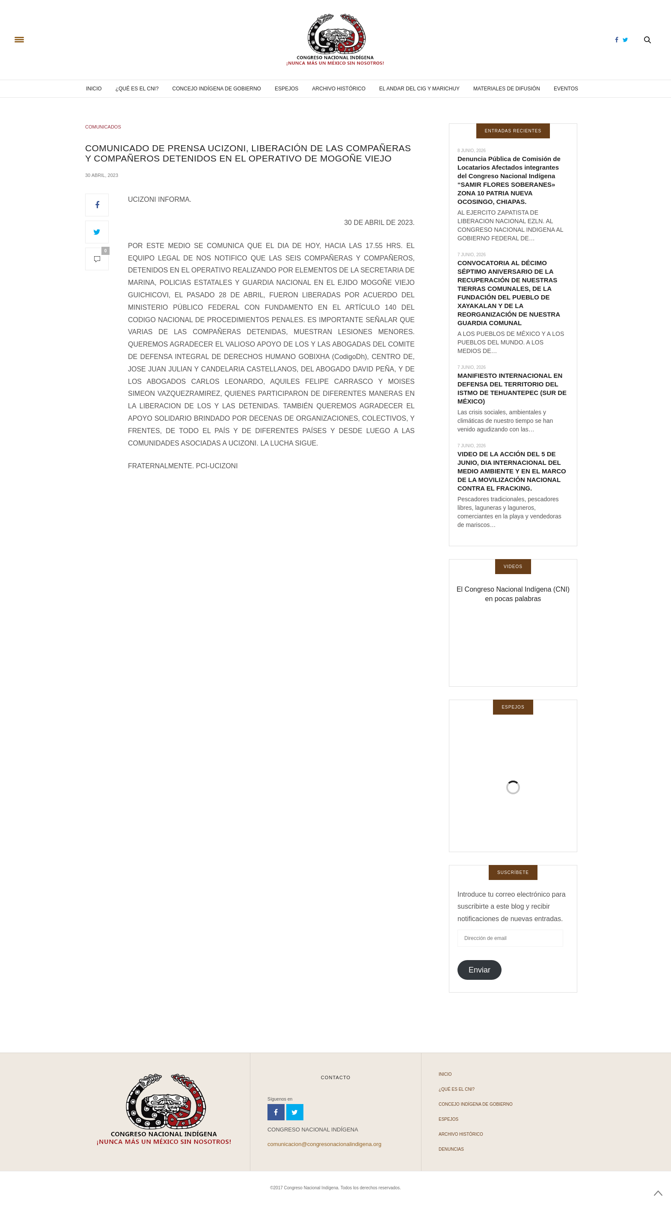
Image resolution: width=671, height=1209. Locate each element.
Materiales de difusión (506, 89)
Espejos (286, 89)
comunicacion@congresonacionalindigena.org (324, 1144)
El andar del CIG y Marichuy (419, 89)
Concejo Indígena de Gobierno (216, 89)
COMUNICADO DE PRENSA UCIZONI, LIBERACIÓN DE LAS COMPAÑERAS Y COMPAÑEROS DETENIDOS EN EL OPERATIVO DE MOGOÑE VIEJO (248, 153)
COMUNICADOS (103, 126)
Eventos (566, 89)
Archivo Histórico (338, 89)
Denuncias (451, 1149)
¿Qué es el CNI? (137, 89)
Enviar (479, 970)
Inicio (94, 89)
